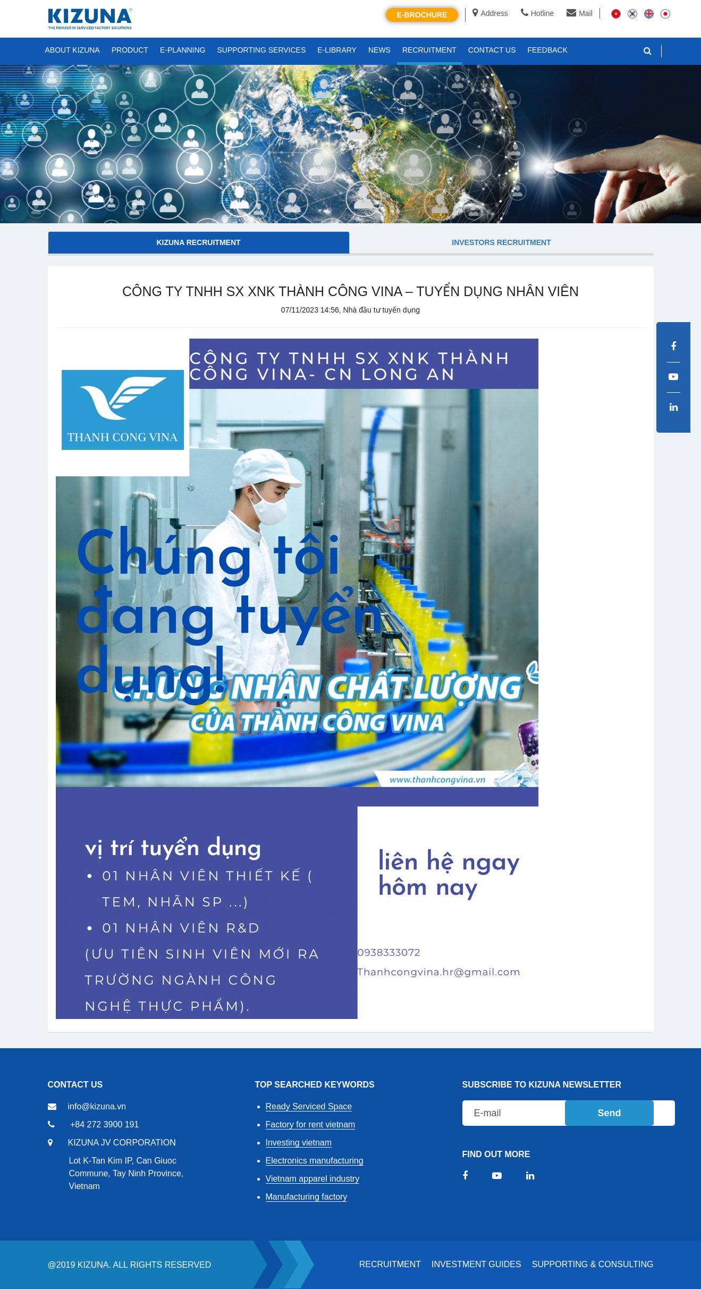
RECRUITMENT (390, 1264)
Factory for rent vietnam (311, 1124)
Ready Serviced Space (309, 1106)
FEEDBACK (548, 50)
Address (490, 13)
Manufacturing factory (307, 1196)
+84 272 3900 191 (104, 1124)
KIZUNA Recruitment (198, 242)
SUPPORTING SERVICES (261, 50)
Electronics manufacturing (315, 1160)
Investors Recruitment (501, 242)
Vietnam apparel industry (313, 1178)
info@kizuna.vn (97, 1106)
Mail (580, 13)
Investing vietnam (299, 1142)
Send (609, 1113)
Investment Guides (476, 1264)
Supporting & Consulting (593, 1264)
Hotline (537, 13)
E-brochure (422, 15)
